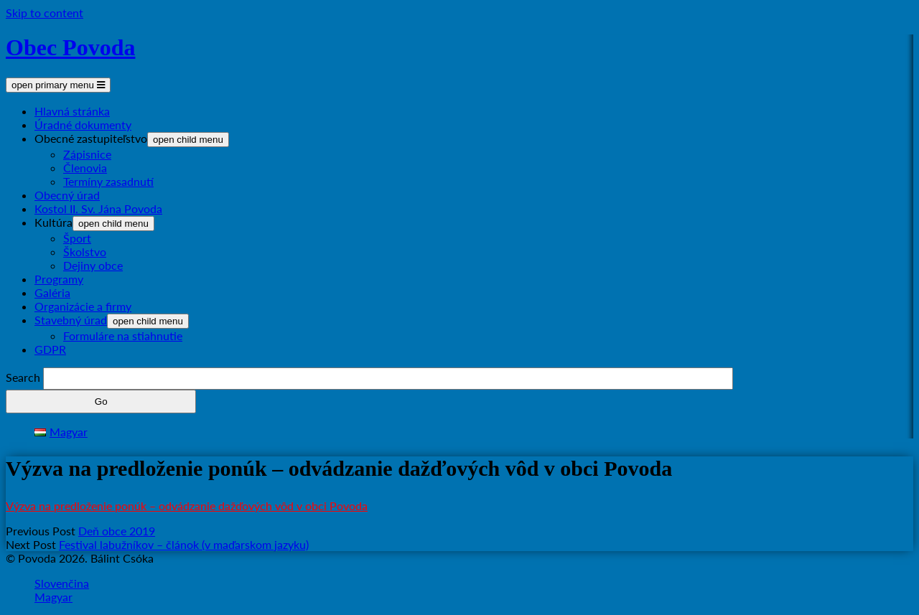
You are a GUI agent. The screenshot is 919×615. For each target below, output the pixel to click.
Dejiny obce (93, 265)
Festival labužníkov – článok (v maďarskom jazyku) (184, 544)
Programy (58, 279)
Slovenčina (61, 583)
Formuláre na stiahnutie (122, 335)
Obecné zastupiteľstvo (90, 138)
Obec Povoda (70, 47)
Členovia (85, 167)
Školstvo (84, 251)
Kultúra (53, 222)
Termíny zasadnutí (108, 181)
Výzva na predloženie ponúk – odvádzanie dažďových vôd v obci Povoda (187, 505)
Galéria (52, 292)
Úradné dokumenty (82, 124)
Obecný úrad (67, 195)
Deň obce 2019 (116, 530)
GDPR (50, 349)
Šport (77, 238)
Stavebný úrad (70, 320)
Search (23, 377)
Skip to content (44, 12)
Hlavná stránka (72, 111)
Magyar (53, 597)
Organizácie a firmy (82, 306)
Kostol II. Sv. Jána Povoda (98, 208)
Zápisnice (87, 154)
